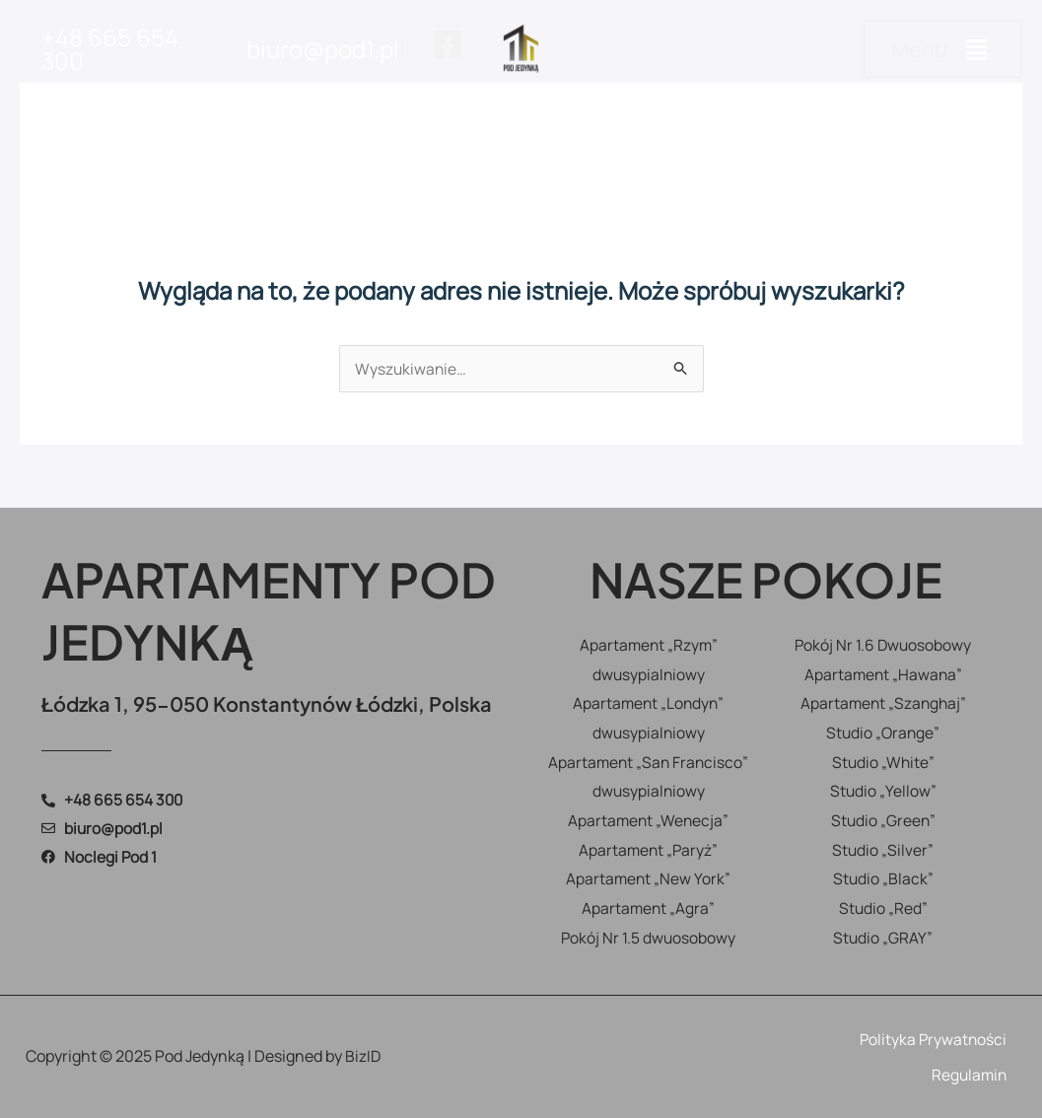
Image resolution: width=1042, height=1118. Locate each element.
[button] (943, 49)
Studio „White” (883, 762)
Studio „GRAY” (883, 937)
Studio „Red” (883, 908)
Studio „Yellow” (883, 791)
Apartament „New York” (648, 878)
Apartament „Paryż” (649, 850)
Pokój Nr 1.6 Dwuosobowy (883, 645)
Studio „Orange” (883, 732)
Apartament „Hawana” (882, 674)
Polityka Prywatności (932, 1039)
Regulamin (968, 1074)
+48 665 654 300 (109, 49)
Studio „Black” (883, 878)
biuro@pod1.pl (322, 49)
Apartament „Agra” (648, 908)
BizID (363, 1056)
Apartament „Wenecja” (648, 820)
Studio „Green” (883, 820)
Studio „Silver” (883, 850)
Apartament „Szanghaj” (883, 703)
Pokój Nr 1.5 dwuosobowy (648, 937)
